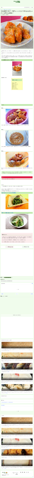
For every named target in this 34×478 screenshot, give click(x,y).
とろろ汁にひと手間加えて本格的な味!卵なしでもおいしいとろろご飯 (13, 389)
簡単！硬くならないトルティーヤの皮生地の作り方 (10, 357)
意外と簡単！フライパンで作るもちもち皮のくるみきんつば (11, 368)
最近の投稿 (2, 405)
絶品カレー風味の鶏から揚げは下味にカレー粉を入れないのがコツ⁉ (13, 454)
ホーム (1, 9)
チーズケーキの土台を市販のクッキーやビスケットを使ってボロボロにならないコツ (15, 347)
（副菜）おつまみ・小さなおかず (7, 9)
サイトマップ (16, 472)
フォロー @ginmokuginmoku (10, 402)
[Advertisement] (17, 4)
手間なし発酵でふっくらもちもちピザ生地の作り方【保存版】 (12, 465)
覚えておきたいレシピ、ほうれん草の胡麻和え (9, 192)
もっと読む (8, 350)
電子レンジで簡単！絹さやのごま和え (7, 212)
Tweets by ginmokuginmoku (4, 402)
